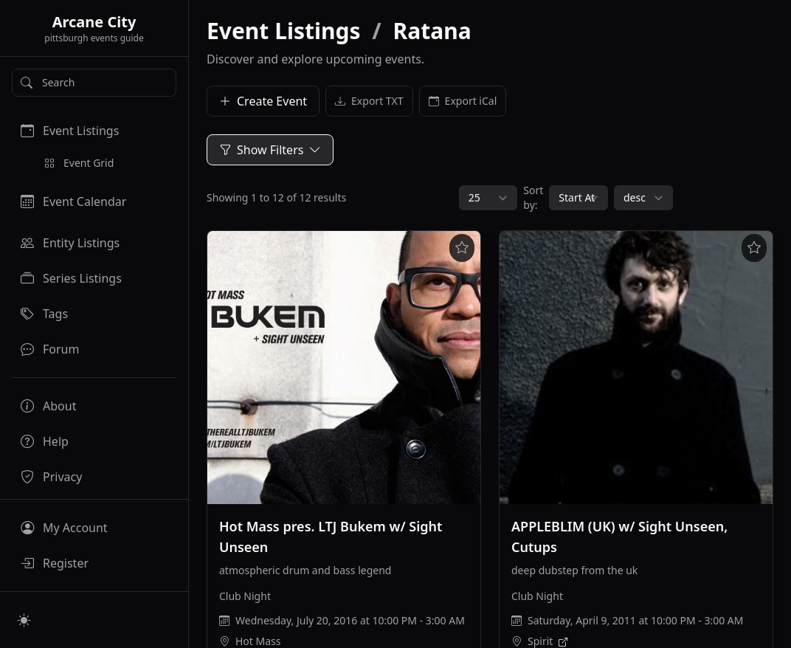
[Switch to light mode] (24, 620)
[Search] (94, 83)
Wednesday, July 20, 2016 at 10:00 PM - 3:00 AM (350, 620)
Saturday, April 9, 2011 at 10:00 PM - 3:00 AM (635, 620)
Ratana (432, 30)
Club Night (245, 596)
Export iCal (463, 101)
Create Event (263, 101)
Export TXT (369, 101)
